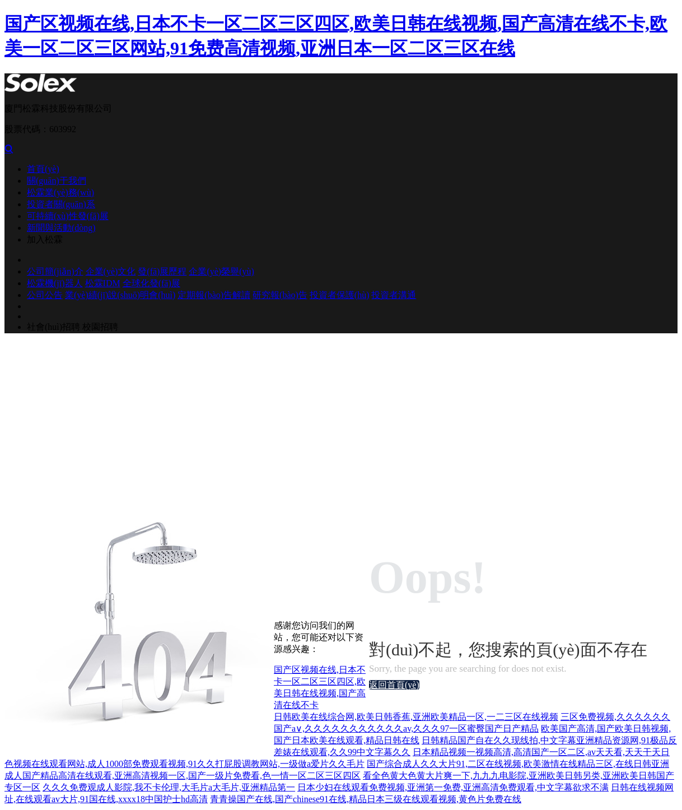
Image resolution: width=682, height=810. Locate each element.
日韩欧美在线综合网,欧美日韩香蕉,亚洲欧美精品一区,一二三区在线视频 (416, 716)
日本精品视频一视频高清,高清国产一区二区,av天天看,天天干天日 (541, 752)
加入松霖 (45, 239)
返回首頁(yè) (394, 685)
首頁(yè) (43, 169)
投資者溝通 (393, 295)
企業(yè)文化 (111, 271)
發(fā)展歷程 (162, 271)
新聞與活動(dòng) (61, 227)
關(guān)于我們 (56, 180)
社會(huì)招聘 (53, 327)
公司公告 (45, 295)
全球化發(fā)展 (151, 283)
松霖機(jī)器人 (55, 283)
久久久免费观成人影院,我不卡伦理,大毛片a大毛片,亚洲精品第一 (169, 787)
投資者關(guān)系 (61, 204)
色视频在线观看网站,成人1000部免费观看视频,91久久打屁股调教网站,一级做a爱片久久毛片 (184, 764)
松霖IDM (102, 283)
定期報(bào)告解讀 (213, 295)
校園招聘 (100, 327)
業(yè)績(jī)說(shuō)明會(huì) (120, 295)
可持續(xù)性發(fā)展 (68, 216)
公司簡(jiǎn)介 (55, 271)
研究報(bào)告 (280, 295)
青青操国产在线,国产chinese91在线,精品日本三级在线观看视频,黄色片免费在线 (365, 799)
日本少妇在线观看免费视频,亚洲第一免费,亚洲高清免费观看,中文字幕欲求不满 (453, 787)
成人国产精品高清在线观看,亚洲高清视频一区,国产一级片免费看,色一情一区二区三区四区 (182, 775)
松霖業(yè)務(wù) (60, 192)
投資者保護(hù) (340, 295)
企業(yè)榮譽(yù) (221, 271)
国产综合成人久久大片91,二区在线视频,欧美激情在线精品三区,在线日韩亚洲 (518, 764)
